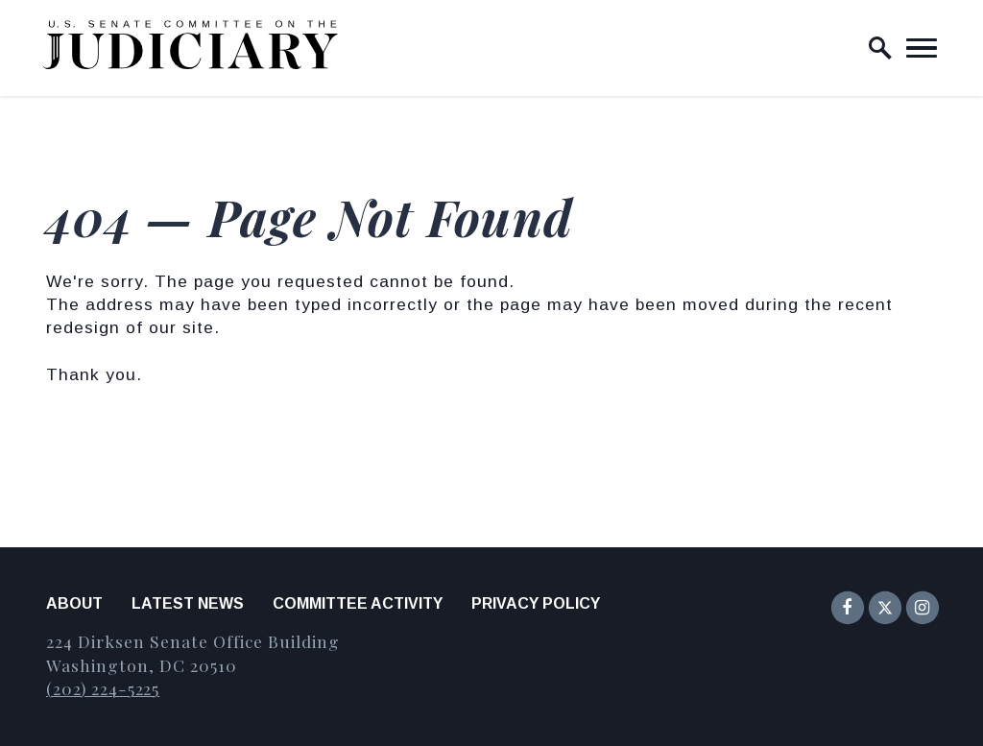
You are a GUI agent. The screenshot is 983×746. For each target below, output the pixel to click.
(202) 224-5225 (102, 688)
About (74, 603)
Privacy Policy (535, 603)
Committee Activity (358, 603)
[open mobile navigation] (921, 48)
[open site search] (880, 48)
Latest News (188, 603)
